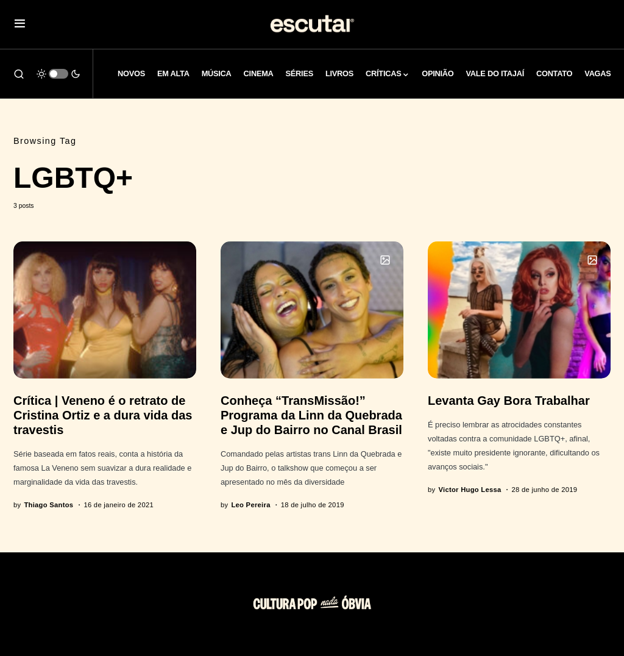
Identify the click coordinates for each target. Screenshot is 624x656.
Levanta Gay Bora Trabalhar (509, 400)
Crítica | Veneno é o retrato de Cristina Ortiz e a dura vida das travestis (102, 415)
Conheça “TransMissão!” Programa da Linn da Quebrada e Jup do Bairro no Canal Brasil (311, 415)
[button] (19, 25)
